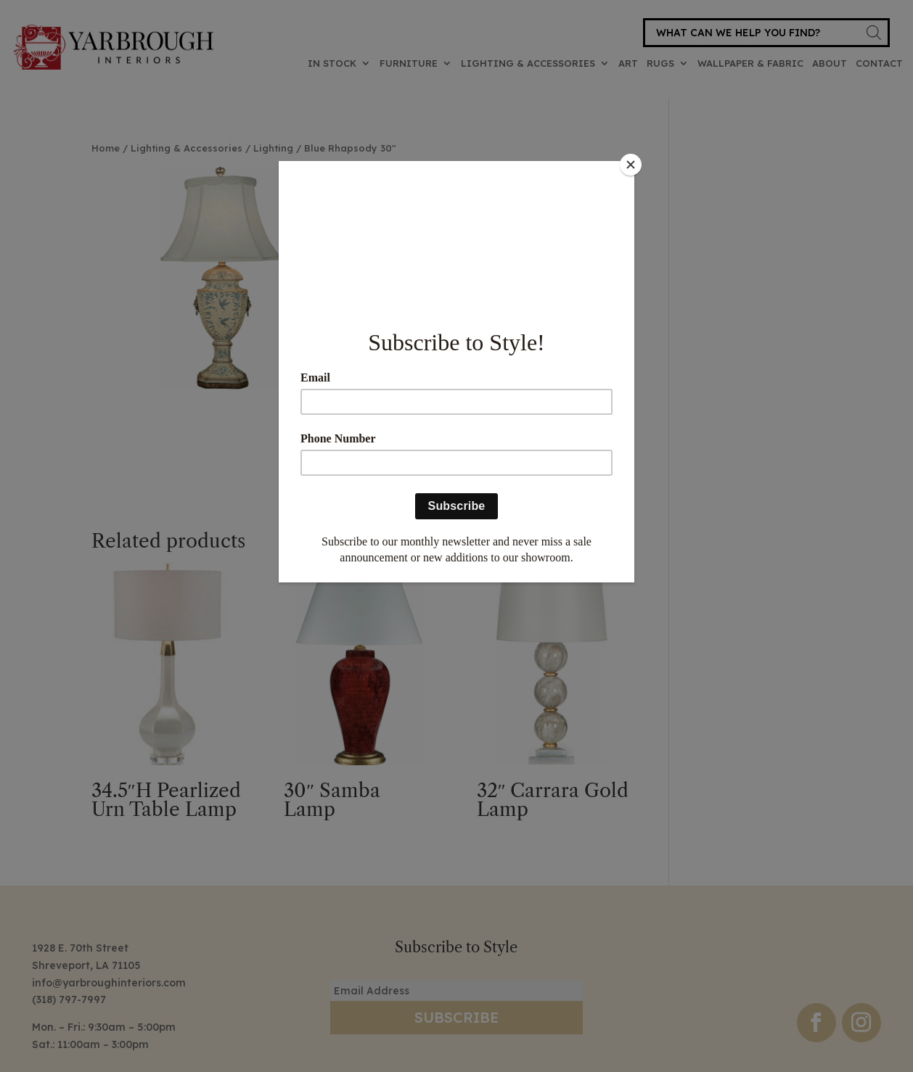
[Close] (631, 165)
